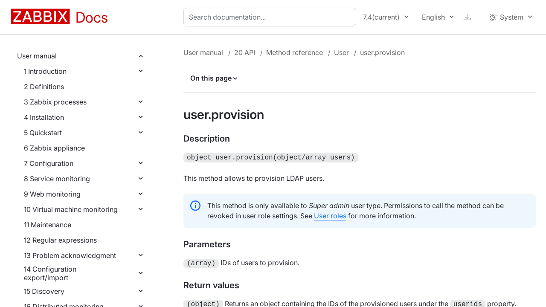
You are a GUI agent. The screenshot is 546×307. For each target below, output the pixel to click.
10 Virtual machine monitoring (71, 209)
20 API (244, 52)
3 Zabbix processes (55, 102)
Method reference (294, 52)
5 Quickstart (43, 132)
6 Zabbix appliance (54, 148)
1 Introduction (45, 71)
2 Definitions (44, 86)
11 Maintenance (47, 224)
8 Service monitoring (57, 178)
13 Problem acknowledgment (70, 255)
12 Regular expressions (60, 240)
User (341, 52)
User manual (37, 56)
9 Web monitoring (52, 194)
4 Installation (44, 117)
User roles (330, 215)
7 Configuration (48, 163)
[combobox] (271, 17)
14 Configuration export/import (50, 273)
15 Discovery (44, 291)
